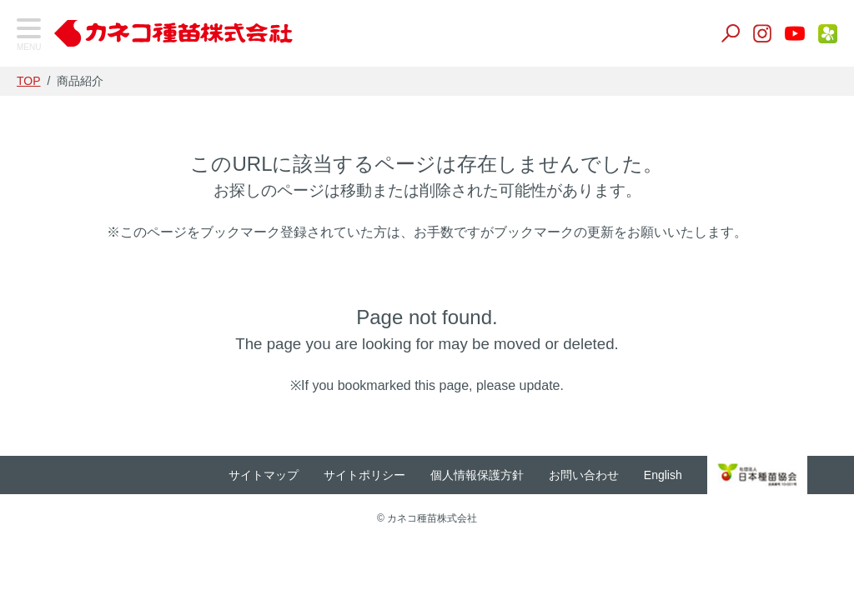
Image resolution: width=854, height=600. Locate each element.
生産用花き (62, 430)
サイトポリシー (389, 475)
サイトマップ (288, 475)
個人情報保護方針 (501, 475)
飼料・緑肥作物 (76, 223)
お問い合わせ (608, 475)
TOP (46, 91)
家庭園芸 (56, 472)
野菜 (42, 181)
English (687, 475)
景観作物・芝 (69, 265)
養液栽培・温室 (76, 389)
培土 (42, 305)
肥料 (42, 347)
